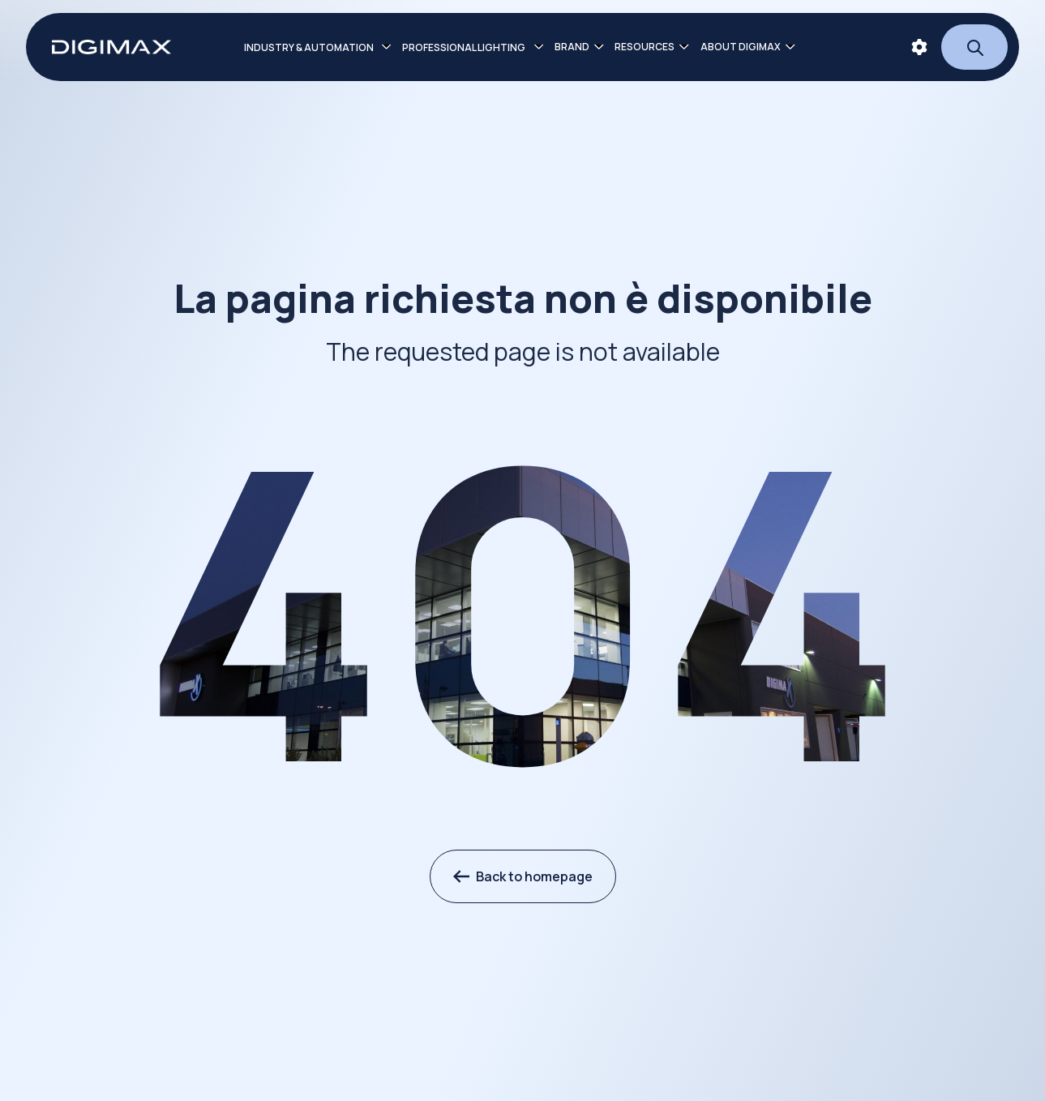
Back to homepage (523, 876)
